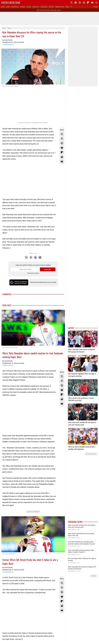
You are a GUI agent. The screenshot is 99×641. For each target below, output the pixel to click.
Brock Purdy (13, 577)
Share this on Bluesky (62, 148)
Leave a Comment (33, 511)
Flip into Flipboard (62, 152)
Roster (51, 7)
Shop (67, 7)
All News (93, 576)
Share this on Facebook (62, 139)
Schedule (44, 7)
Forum (28, 7)
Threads (35, 256)
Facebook (31, 256)
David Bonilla (8, 40)
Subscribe (47, 269)
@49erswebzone (9, 44)
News (8, 7)
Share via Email (62, 161)
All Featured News (91, 454)
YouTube (92, 2)
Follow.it (36, 273)
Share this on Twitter (62, 134)
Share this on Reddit (62, 157)
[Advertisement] (49, 19)
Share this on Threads (62, 143)
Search (96, 2)
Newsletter (59, 7)
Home (3, 7)
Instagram (40, 256)
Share (96, 7)
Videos (22, 7)
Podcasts (35, 7)
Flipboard (88, 2)
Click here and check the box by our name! (43, 282)
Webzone (10, 2)
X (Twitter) (71, 2)
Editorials (15, 7)
